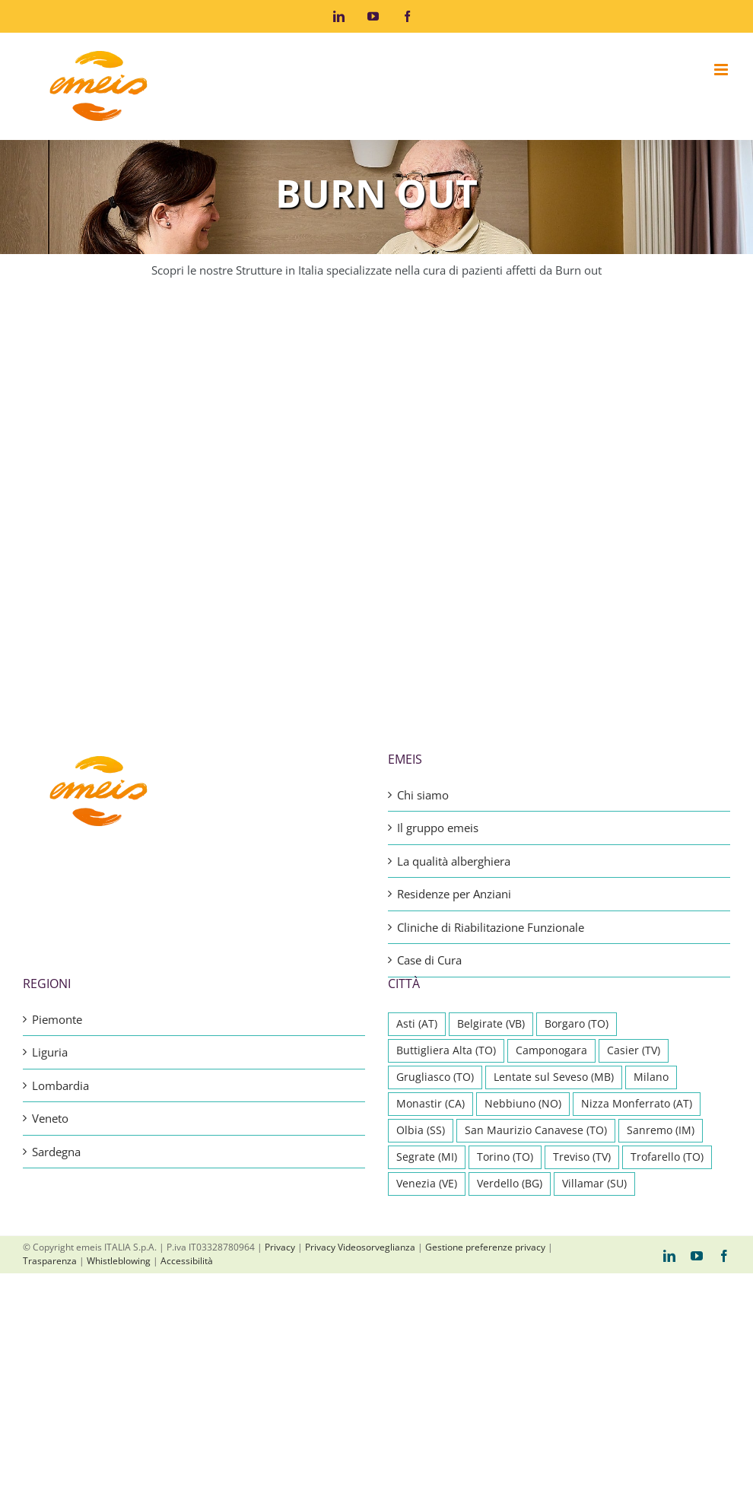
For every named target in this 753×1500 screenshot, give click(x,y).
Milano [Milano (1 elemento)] (651, 906)
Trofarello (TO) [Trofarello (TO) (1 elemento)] (667, 986)
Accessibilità (186, 1089)
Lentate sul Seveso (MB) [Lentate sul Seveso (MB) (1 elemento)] (554, 906)
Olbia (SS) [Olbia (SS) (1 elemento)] (420, 959)
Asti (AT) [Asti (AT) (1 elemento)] (416, 853)
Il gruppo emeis (437, 656)
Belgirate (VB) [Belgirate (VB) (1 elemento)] (491, 853)
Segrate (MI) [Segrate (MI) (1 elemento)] (426, 986)
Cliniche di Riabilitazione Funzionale (490, 756)
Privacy (280, 1075)
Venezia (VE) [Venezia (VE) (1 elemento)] (426, 1012)
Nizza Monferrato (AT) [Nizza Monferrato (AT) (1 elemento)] (636, 932)
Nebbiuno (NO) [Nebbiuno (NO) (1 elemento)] (523, 932)
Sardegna (56, 980)
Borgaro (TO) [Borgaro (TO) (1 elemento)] (576, 853)
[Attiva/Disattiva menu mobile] (722, 70)
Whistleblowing (119, 1089)
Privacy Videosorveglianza (360, 1075)
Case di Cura (429, 788)
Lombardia (60, 914)
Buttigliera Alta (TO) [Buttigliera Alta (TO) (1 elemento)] (446, 879)
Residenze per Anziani (454, 722)
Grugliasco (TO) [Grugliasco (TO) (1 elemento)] (435, 906)
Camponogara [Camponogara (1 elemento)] (551, 879)
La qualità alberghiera (453, 690)
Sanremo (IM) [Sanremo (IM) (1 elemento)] (660, 959)
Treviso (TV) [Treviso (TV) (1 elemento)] (582, 986)
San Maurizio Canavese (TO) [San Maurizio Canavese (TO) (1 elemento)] (536, 959)
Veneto (50, 947)
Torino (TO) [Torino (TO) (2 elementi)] (505, 986)
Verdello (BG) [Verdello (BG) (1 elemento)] (509, 1012)
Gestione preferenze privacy (485, 1075)
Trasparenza (50, 1089)
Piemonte (57, 848)
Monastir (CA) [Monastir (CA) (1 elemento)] (430, 932)
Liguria (50, 880)
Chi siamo (423, 623)
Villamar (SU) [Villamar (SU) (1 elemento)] (594, 1012)
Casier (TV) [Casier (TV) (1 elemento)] (633, 879)
